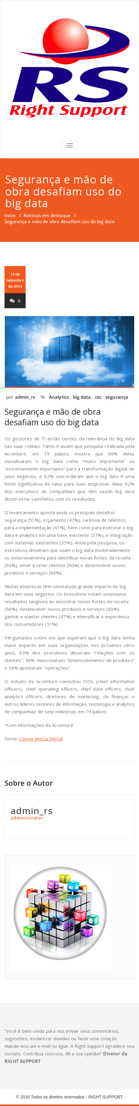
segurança (116, 397)
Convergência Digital (40, 739)
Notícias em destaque (47, 215)
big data (82, 397)
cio (98, 397)
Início (10, 215)
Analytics (59, 397)
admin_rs (25, 397)
